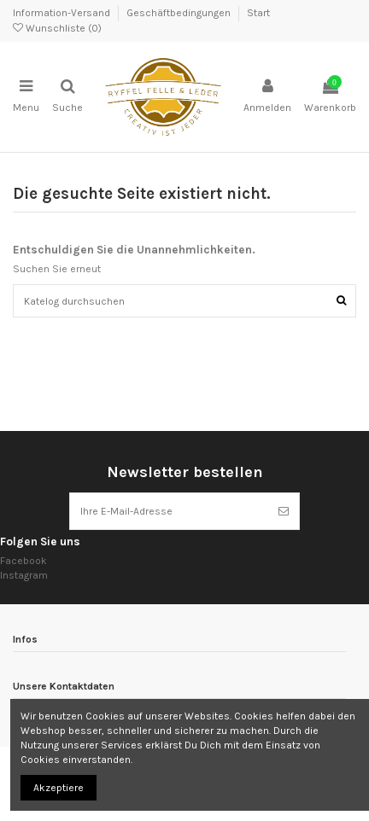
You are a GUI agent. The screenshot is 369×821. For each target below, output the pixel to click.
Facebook (23, 561)
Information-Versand (63, 13)
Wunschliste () (57, 28)
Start (258, 13)
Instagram (24, 575)
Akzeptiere (58, 788)
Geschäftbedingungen (179, 13)
